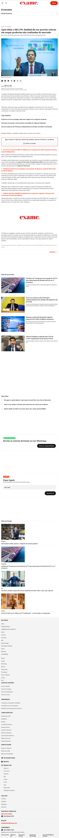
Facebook (3, 807)
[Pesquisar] (6, 3)
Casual (3, 661)
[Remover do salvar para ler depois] (21, 81)
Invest (2, 648)
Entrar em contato (6, 814)
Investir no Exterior (6, 730)
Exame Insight (5, 643)
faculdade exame (9, 758)
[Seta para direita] (55, 13)
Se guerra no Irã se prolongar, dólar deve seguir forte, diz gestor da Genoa (23, 119)
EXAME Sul (4, 719)
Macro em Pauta (6, 13)
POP (2, 680)
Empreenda (7, 787)
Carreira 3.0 (7, 771)
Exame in (6, 768)
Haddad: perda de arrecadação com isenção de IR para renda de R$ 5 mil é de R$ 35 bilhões (28, 170)
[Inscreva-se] (50, 493)
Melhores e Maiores (6, 748)
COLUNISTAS (4, 654)
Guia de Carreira (5, 694)
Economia (6, 9)
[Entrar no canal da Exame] (46, 446)
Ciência (3, 677)
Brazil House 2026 (6, 716)
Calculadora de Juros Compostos (9, 705)
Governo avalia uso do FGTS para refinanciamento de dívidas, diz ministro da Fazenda (26, 127)
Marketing (4, 664)
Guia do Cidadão (5, 686)
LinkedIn (3, 801)
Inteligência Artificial (6, 646)
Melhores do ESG (5, 751)
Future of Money (5, 675)
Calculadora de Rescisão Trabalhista (10, 703)
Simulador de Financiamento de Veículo (11, 708)
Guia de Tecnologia (6, 689)
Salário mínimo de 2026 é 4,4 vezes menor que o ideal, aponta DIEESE (25, 409)
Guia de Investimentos (7, 692)
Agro (5, 785)
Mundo (3, 658)
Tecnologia (4, 672)
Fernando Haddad (38, 245)
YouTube (3, 798)
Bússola (3, 721)
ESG (2, 640)
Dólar (3, 247)
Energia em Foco (5, 727)
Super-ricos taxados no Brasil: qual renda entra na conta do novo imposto (26, 404)
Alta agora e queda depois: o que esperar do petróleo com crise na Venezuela (27, 400)
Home (2, 26)
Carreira (3, 635)
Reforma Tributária (6, 733)
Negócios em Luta (5, 738)
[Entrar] (54, 3)
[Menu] (2, 3)
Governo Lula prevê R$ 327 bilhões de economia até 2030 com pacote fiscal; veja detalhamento (29, 151)
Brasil (2, 632)
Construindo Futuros (6, 724)
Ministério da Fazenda (24, 245)
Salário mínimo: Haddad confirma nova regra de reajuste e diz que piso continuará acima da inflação (27, 194)
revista (6, 761)
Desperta (6, 476)
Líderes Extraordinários (7, 735)
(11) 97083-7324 (9, 830)
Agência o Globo (8, 85)
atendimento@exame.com (9, 823)
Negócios (3, 651)
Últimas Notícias (5, 626)
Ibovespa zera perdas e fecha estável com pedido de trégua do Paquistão (23, 123)
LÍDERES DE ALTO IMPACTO (8, 629)
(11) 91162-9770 (9, 816)
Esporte (3, 666)
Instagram (4, 804)
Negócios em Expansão (7, 753)
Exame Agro (4, 669)
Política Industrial (6, 741)
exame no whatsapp (9, 438)
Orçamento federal (50, 245)
